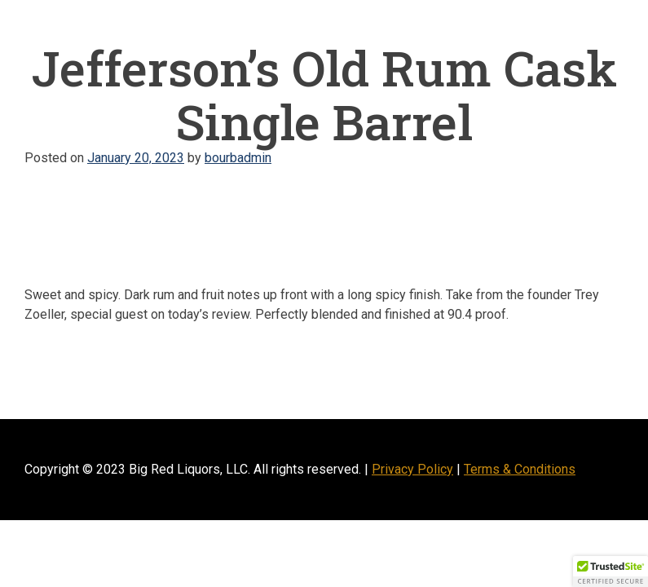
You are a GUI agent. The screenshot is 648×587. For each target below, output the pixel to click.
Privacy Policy (412, 469)
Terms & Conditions (519, 469)
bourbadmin (238, 158)
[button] (610, 571)
